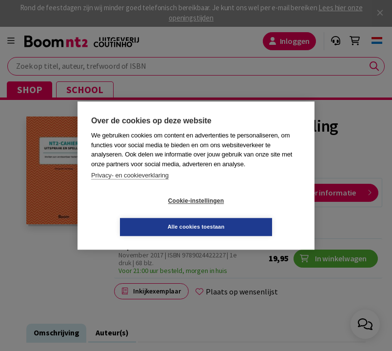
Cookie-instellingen (138, 214)
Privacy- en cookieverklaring (130, 188)
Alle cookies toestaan (254, 213)
